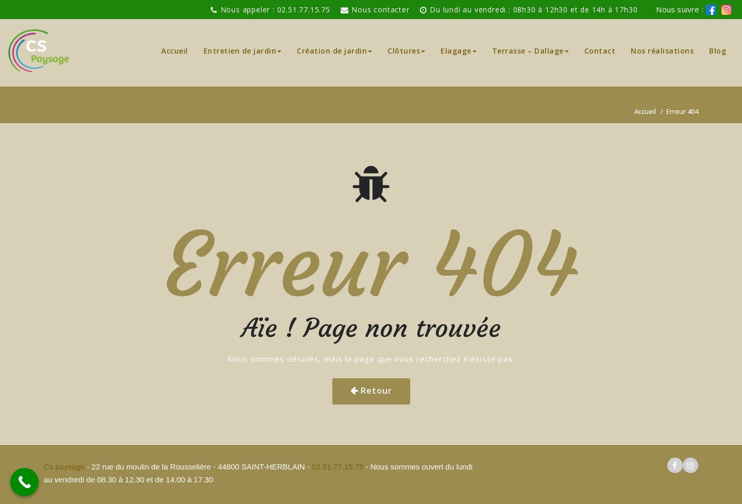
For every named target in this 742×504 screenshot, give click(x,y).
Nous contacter (380, 9)
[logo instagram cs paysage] (690, 465)
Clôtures (406, 51)
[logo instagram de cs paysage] (726, 10)
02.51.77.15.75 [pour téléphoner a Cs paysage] (337, 466)
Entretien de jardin (243, 51)
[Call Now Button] (24, 482)
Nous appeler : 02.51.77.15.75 (275, 9)
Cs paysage (65, 466)
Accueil (174, 51)
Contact (600, 51)
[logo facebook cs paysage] (711, 10)
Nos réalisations (662, 51)
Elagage (459, 51)
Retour (376, 390)
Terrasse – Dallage (530, 51)
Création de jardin (334, 51)
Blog (717, 51)
